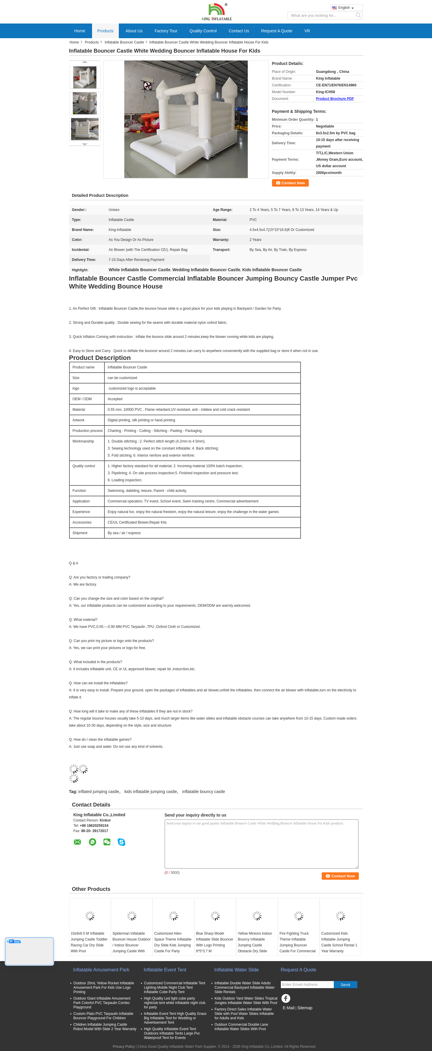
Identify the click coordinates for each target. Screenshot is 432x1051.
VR (307, 31)
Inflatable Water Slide (236, 969)
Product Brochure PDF (335, 99)
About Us (134, 31)
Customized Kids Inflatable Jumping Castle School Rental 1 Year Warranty (339, 942)
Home (79, 31)
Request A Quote (276, 31)
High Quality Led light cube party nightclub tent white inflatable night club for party (175, 1002)
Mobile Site (291, 1015)
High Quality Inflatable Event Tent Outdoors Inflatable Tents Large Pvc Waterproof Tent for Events (172, 1033)
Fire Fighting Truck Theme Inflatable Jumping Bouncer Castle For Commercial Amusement (298, 945)
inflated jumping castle (98, 791)
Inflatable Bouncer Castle (124, 42)
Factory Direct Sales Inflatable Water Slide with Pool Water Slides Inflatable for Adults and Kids (244, 1013)
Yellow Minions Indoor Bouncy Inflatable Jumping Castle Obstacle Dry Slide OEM (255, 945)
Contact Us (239, 31)
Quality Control (203, 31)
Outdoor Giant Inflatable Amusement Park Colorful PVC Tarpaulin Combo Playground (102, 1002)
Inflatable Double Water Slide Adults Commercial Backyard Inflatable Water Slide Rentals (245, 987)
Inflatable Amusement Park (101, 969)
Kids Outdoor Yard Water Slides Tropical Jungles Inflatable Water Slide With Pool (246, 1000)
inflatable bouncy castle (203, 791)
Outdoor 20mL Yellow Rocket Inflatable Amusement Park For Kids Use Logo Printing (104, 987)
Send (345, 985)
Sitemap (304, 1007)
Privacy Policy (124, 1047)
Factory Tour (166, 31)
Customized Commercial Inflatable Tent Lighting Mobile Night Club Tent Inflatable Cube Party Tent (175, 987)
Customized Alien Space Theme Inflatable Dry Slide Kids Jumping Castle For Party (173, 942)
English (346, 8)
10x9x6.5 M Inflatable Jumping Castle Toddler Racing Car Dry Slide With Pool (89, 942)
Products (105, 31)
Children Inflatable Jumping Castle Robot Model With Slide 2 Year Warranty (105, 1026)
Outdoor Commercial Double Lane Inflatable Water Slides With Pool (241, 1026)
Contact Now (293, 183)
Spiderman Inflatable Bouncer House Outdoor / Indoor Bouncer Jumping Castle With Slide (132, 945)
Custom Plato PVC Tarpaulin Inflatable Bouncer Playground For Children (104, 1016)
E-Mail (289, 1007)
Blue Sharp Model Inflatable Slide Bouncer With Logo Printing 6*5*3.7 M (214, 942)
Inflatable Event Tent (165, 969)
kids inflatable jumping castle (150, 791)
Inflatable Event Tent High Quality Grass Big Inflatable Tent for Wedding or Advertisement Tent (175, 1018)
